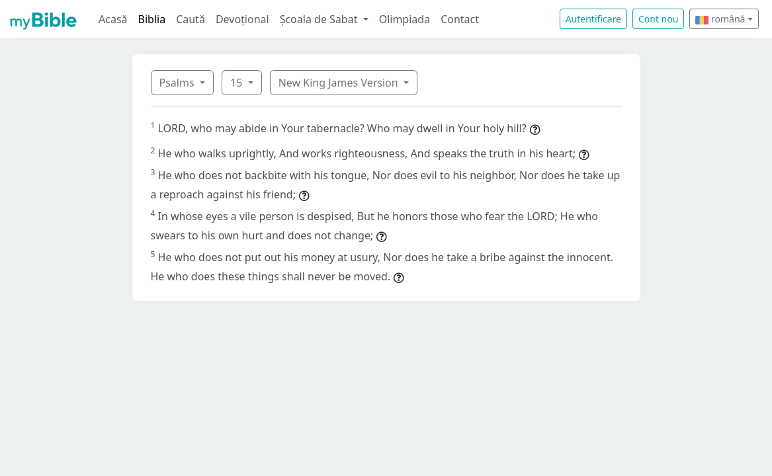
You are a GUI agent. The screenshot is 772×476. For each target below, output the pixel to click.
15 (237, 82)
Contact (460, 19)
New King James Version (340, 82)
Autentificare (593, 19)
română (720, 19)
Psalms (178, 82)
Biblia (152, 19)
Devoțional (242, 19)
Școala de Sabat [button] (320, 19)
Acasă (113, 19)
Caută (190, 19)
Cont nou (658, 19)
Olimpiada (404, 19)
